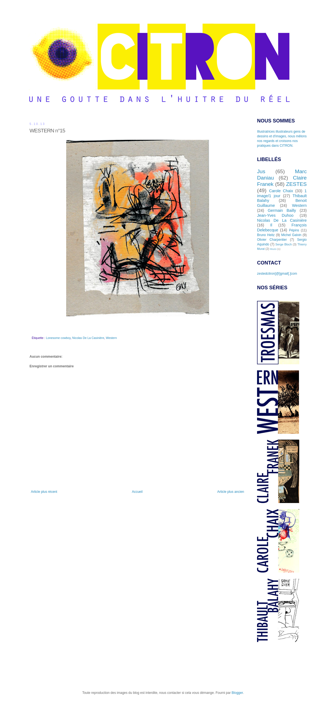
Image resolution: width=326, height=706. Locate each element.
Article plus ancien (230, 492)
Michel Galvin (291, 235)
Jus (261, 171)
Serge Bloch (284, 244)
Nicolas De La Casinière (88, 337)
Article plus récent (44, 492)
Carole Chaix (281, 191)
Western (111, 337)
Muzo (273, 248)
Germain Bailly (282, 210)
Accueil (137, 492)
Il (271, 225)
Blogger (237, 693)
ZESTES (296, 184)
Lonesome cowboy (58, 337)
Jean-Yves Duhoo (275, 215)
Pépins (294, 230)
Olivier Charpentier (272, 240)
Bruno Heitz (266, 235)
